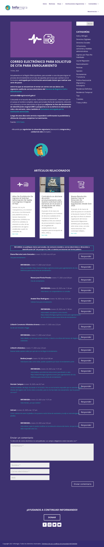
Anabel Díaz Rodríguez (40, 299)
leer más (15, 234)
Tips (78, 96)
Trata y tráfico (81, 102)
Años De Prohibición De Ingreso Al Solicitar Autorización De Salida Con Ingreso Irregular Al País (22, 200)
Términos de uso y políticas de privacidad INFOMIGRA (59, 544)
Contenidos (92, 4)
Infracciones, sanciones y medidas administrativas (84, 48)
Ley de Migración (82, 61)
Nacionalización (82, 64)
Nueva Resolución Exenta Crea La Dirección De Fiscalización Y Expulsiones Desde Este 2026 (81, 201)
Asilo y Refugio (82, 36)
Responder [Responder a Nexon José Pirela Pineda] (86, 279)
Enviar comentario (82, 484)
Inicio (45, 4)
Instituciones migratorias (74, 4)
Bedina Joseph (26, 358)
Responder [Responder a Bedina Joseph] (86, 360)
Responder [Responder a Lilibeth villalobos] (86, 350)
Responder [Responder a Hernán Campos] (86, 386)
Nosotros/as (92, 11)
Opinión (79, 71)
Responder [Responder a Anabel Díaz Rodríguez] (86, 300)
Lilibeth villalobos (17, 348)
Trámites (79, 99)
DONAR (52, 517)
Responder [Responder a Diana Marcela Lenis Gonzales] (86, 256)
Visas (59, 4)
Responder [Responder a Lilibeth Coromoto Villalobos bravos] (86, 326)
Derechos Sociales (83, 43)
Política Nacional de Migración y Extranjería (83, 83)
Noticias (52, 4)
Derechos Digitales (83, 39)
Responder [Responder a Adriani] (86, 412)
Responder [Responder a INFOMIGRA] (86, 266)
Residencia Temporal (84, 92)
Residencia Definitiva (84, 89)
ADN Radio (20, 122)
